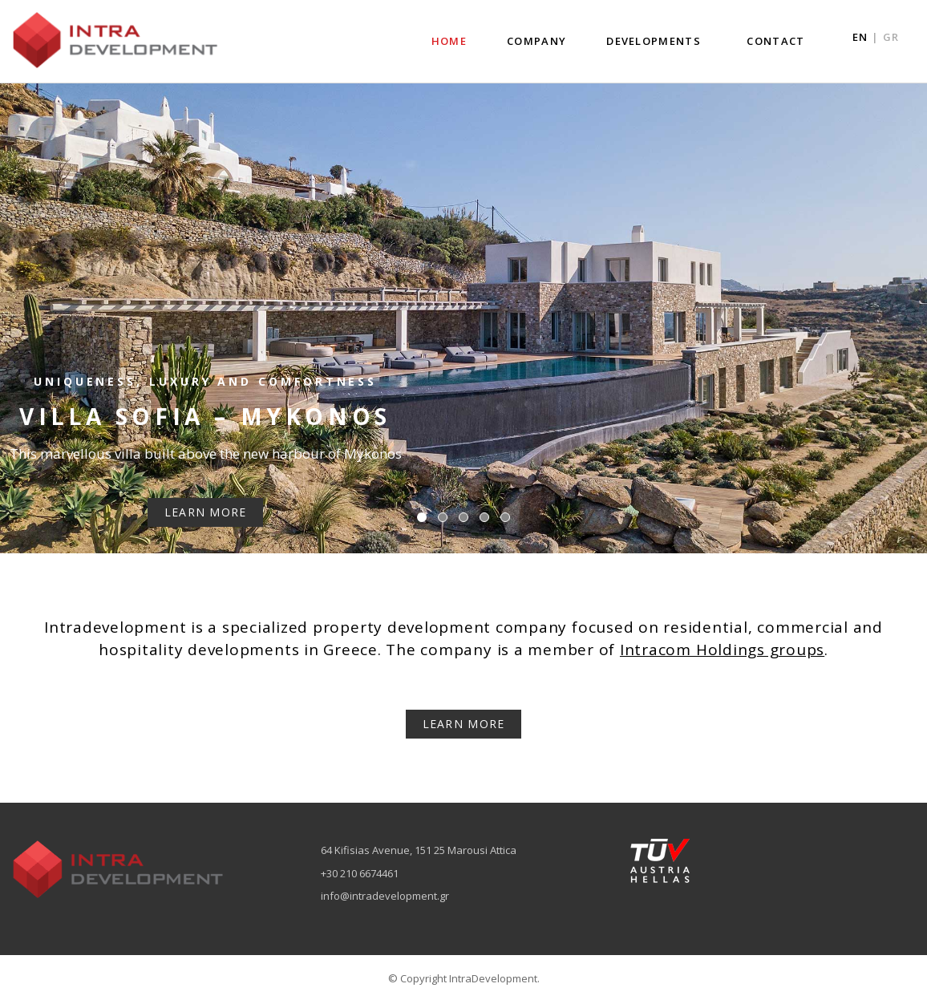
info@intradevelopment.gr (385, 896)
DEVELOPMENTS (653, 41)
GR (891, 37)
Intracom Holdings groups (722, 649)
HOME (449, 41)
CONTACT (775, 41)
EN (860, 37)
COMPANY (536, 41)
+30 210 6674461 (360, 873)
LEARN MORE (464, 723)
